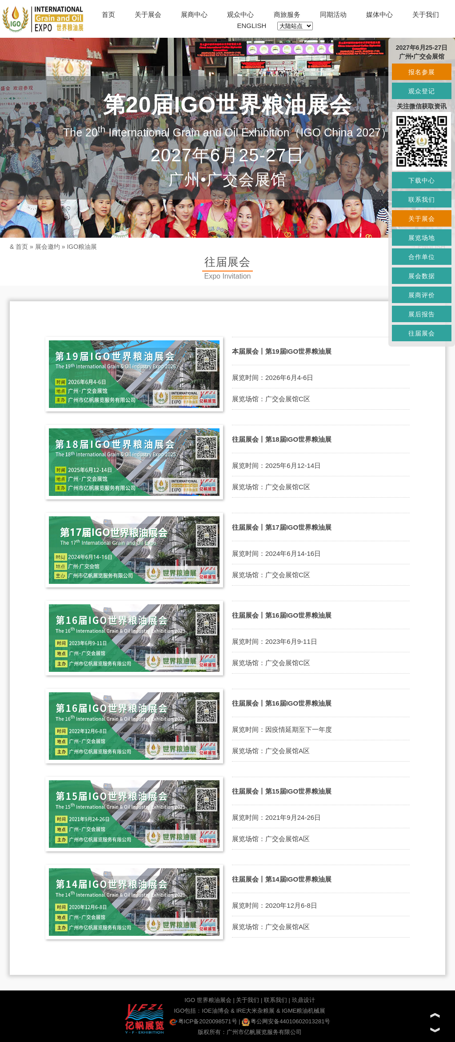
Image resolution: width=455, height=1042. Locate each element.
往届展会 (421, 333)
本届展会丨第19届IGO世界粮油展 (281, 351)
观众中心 (240, 14)
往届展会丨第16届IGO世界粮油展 (281, 615)
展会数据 (421, 275)
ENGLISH (252, 25)
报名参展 (421, 72)
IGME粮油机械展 (303, 1010)
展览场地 (421, 237)
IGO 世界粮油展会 (207, 1000)
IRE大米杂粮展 (255, 1010)
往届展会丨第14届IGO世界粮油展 (281, 879)
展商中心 (194, 14)
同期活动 (333, 14)
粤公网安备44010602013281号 (286, 1021)
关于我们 (425, 14)
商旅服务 (287, 14)
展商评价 (421, 295)
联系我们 (275, 1000)
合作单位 (421, 256)
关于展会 (148, 14)
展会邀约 (47, 246)
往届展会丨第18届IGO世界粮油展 (281, 439)
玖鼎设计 (303, 1000)
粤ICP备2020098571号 (203, 1021)
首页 (108, 14)
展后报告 (421, 314)
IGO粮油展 (82, 246)
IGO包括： (188, 1010)
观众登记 (421, 91)
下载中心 (421, 180)
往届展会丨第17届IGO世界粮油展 (281, 527)
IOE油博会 (215, 1010)
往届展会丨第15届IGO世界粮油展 (281, 791)
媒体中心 (379, 14)
